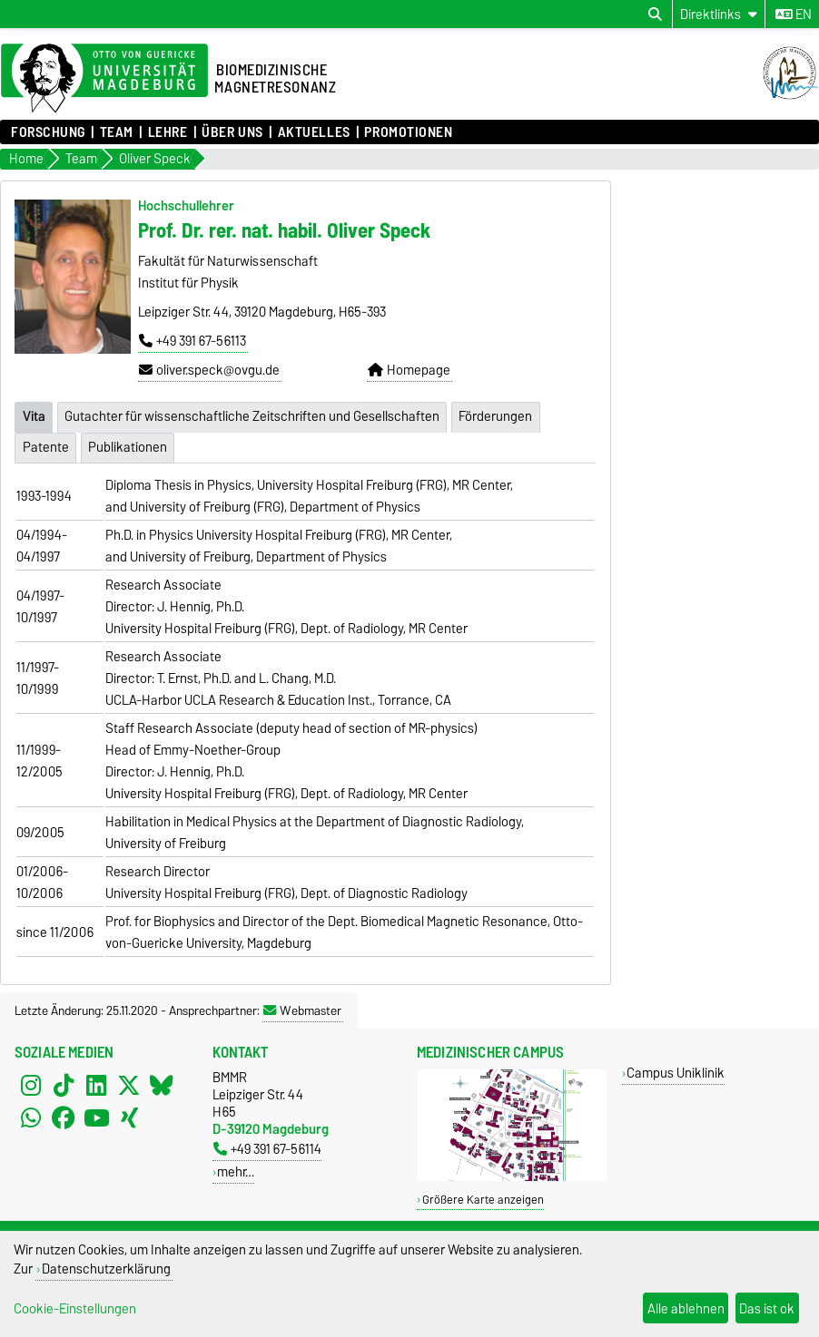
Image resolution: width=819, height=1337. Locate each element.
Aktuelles (314, 132)
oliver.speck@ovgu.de (209, 370)
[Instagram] (31, 1085)
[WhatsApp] (31, 1117)
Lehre (168, 132)
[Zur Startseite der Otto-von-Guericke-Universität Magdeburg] (104, 79)
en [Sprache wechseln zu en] (793, 14)
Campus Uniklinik (676, 1072)
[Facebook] (63, 1117)
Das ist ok (766, 1308)
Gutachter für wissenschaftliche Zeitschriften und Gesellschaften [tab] (251, 416)
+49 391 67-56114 (267, 1148)
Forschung (48, 132)
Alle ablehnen (686, 1308)
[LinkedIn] (96, 1085)
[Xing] (129, 1117)
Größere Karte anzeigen (483, 1199)
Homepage (409, 370)
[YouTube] (96, 1117)
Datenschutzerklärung (106, 1268)
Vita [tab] (34, 416)
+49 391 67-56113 (192, 341)
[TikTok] (63, 1085)
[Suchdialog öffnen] (655, 14)
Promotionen (408, 132)
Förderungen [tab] (495, 416)
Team (116, 132)
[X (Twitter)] (129, 1085)
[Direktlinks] (719, 14)
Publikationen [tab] (127, 447)
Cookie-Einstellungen (75, 1308)
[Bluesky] (161, 1085)
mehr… (235, 1171)
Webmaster (302, 1010)
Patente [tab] (46, 447)
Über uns (232, 132)
